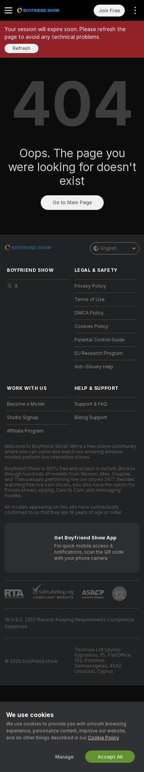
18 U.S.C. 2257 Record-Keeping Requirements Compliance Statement (69, 623)
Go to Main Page (72, 202)
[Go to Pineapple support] (119, 593)
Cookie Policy (103, 737)
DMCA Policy (89, 313)
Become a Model (26, 404)
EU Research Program (98, 353)
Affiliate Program (25, 431)
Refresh (21, 48)
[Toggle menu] (8, 10)
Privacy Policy (90, 286)
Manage (64, 757)
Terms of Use (89, 299)
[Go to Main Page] (44, 10)
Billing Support (90, 417)
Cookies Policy (91, 326)
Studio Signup (22, 417)
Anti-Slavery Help (93, 366)
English (114, 248)
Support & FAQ (90, 404)
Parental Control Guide (99, 340)
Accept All (110, 757)
